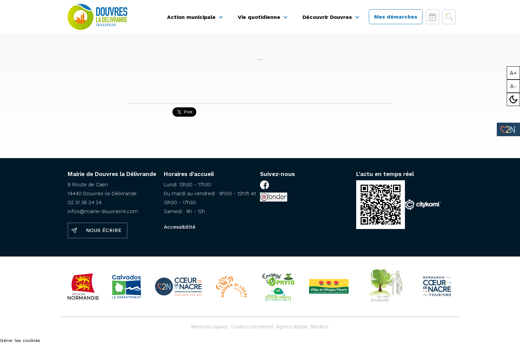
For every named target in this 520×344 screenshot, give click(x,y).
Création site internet (252, 326)
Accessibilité (179, 227)
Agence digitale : (293, 326)
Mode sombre (513, 99)
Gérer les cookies (20, 340)
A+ (513, 73)
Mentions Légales (209, 326)
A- (513, 86)
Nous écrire (103, 230)
